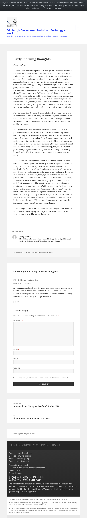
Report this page (15, 473)
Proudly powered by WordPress (23, 434)
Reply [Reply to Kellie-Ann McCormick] (17, 302)
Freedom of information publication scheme (27, 468)
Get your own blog (61, 499)
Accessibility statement (18, 465)
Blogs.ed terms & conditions (20, 453)
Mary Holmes (32, 252)
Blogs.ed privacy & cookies (20, 456)
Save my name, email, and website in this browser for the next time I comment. (42, 378)
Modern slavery (15, 470)
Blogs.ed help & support (19, 461)
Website (16, 368)
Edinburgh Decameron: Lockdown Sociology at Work (37, 31)
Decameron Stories (46, 252)
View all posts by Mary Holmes (49, 241)
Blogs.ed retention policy (19, 459)
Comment (18, 321)
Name (16, 350)
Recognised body (51, 489)
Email (16, 359)
